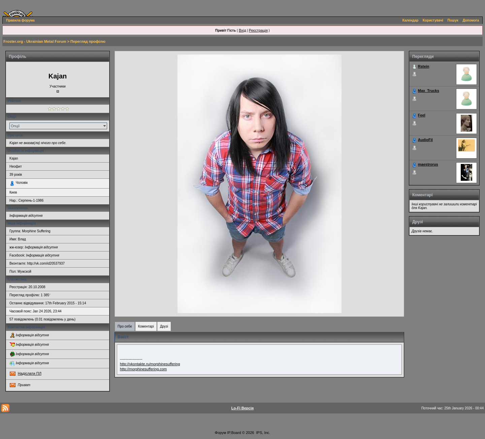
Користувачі (433, 20)
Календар (410, 20)
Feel (421, 115)
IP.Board (234, 433)
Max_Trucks (428, 91)
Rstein (423, 66)
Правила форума (20, 20)
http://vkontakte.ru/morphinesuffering (150, 364)
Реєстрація (258, 30)
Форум (220, 433)
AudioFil (425, 140)
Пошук (453, 20)
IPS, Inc (262, 433)
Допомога (471, 20)
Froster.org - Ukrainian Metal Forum (34, 41)
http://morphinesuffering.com (143, 369)
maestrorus (428, 164)
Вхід (242, 30)
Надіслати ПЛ (29, 373)
